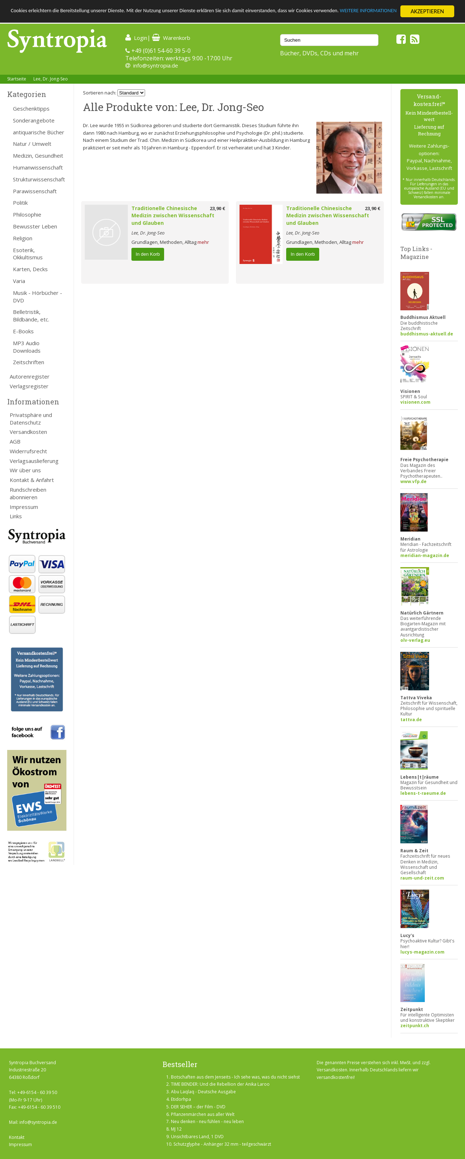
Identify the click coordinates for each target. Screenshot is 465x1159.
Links (16, 516)
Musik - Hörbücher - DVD (37, 296)
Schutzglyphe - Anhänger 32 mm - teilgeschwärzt (222, 1144)
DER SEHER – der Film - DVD (198, 1107)
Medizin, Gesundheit (38, 155)
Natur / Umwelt (32, 143)
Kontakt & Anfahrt (32, 479)
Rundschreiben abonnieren (28, 493)
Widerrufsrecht (28, 451)
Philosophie (27, 214)
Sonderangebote (34, 120)
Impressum (24, 506)
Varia (19, 280)
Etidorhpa (181, 1099)
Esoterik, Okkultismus (28, 253)
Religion (22, 238)
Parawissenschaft (35, 191)
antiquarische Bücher (38, 132)
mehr (203, 242)
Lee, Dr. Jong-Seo (50, 79)
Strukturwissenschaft (39, 179)
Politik (20, 202)
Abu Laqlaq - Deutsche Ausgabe (203, 1092)
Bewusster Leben (35, 226)
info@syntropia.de (155, 65)
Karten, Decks (30, 269)
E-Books (23, 331)
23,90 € (217, 208)
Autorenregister (30, 376)
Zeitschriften (28, 362)
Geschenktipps (31, 108)
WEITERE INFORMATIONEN (44, 18)
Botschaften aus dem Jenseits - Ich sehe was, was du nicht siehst (235, 1077)
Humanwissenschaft (38, 167)
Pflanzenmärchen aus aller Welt (202, 1114)
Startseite (16, 79)
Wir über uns (25, 470)
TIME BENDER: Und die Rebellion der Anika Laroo (220, 1084)
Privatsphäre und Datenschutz (31, 418)
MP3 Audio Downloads (27, 346)
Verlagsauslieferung (34, 460)
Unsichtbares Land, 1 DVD (197, 1136)
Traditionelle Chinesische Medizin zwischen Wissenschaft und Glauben (172, 216)
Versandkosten (28, 431)
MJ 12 (176, 1129)
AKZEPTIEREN (427, 11)
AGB (15, 441)
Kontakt (16, 1137)
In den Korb (148, 254)
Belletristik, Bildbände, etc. (31, 315)
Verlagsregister (29, 386)
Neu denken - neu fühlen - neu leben (207, 1121)
